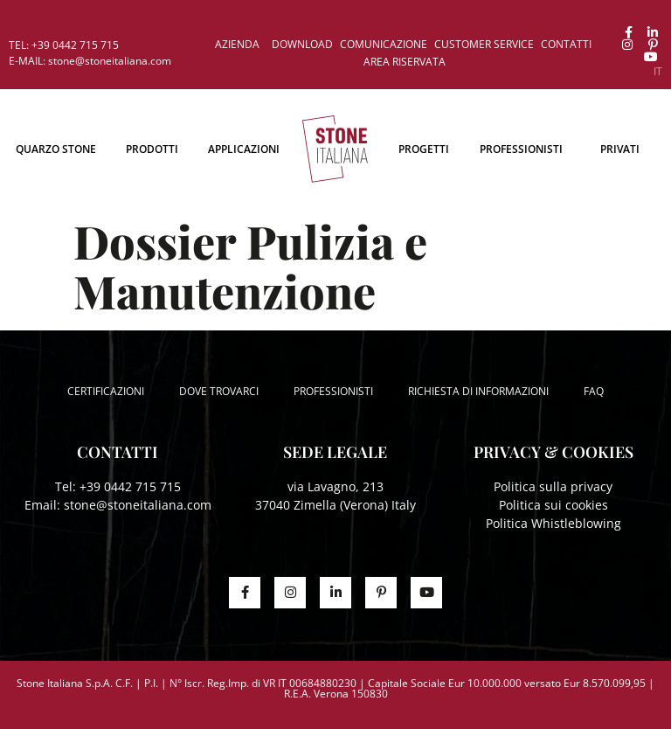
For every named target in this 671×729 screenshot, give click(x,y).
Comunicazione (383, 44)
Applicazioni (244, 149)
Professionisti (521, 149)
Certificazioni (105, 391)
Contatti (566, 44)
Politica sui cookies (553, 504)
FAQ (594, 391)
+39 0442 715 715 (130, 486)
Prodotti (152, 149)
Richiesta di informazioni (478, 391)
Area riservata (404, 61)
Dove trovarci (219, 391)
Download (302, 44)
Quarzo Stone (56, 149)
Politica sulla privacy (553, 486)
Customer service (484, 44)
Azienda (237, 44)
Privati (620, 149)
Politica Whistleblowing (553, 523)
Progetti (423, 149)
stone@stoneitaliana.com (137, 504)
